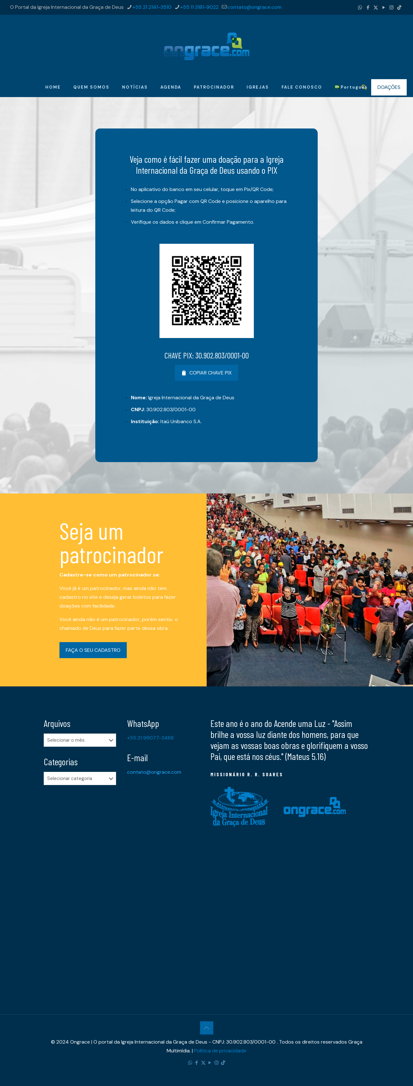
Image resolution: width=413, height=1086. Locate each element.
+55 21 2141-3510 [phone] (151, 7)
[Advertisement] (82, 888)
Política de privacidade (220, 1050)
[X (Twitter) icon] (375, 7)
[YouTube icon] (383, 7)
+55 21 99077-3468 (150, 737)
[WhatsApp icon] (360, 7)
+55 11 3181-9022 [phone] (199, 7)
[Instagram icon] (391, 7)
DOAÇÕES (388, 87)
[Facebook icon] (368, 7)
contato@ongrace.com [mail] (254, 7)
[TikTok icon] (399, 7)
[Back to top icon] (206, 1027)
